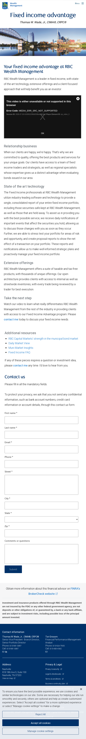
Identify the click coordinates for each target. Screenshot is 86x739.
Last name (11, 428)
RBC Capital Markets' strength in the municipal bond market (43, 338)
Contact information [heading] (13, 631)
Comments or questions (17, 541)
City (7, 498)
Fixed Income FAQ (19, 352)
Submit (13, 569)
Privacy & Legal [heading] (53, 664)
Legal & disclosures (53, 674)
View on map (7, 678)
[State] (41, 519)
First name (11, 413)
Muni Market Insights (20, 348)
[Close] (81, 689)
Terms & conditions (53, 679)
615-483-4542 (56, 648)
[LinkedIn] (6, 651)
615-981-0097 (15, 645)
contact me (11, 319)
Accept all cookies (40, 723)
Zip (7, 526)
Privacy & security (52, 669)
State (8, 513)
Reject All (41, 714)
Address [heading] (6, 664)
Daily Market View (19, 343)
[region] (43, 712)
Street (9, 472)
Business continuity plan (55, 683)
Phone (9, 457)
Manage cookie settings (41, 731)
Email (8, 442)
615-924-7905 (59, 645)
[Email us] (3, 651)
